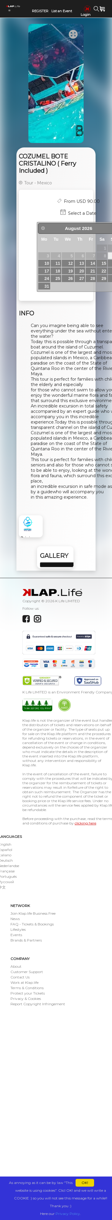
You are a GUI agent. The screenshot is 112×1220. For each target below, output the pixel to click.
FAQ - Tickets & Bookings (32, 924)
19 (70, 271)
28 (92, 278)
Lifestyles (18, 929)
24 (47, 278)
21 (92, 271)
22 (104, 271)
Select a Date (82, 213)
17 (47, 271)
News (15, 918)
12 (70, 263)
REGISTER (40, 11)
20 (81, 271)
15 (104, 263)
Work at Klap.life (24, 982)
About (16, 966)
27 (81, 278)
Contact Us (20, 977)
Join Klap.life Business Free (33, 913)
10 (47, 263)
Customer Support (26, 972)
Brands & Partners (26, 940)
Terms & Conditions (27, 988)
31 (47, 286)
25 (58, 278)
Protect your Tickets (27, 993)
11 (58, 263)
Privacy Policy (68, 1213)
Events (16, 935)
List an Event (61, 11)
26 (70, 278)
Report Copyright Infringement (37, 1004)
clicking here (85, 823)
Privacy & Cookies (25, 998)
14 (92, 263)
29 (104, 278)
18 (58, 271)
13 (81, 263)
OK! (85, 1182)
